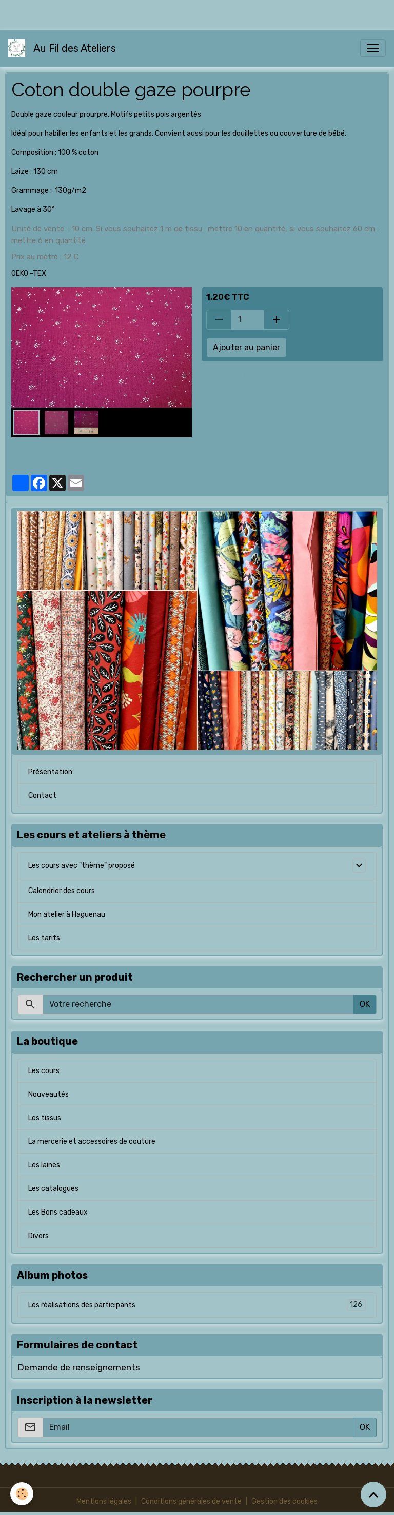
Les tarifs (44, 938)
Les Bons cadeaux (58, 1212)
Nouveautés (48, 1094)
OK (365, 1004)
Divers (38, 1235)
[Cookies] (21, 1493)
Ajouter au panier (246, 347)
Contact (42, 795)
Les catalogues (53, 1188)
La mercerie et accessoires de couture (91, 1141)
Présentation (50, 771)
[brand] (64, 48)
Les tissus (44, 1118)
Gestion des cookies (284, 1501)
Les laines (44, 1165)
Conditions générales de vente (191, 1501)
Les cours (44, 1070)
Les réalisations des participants (197, 1305)
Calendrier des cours (61, 890)
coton (244, 376)
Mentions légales (103, 1501)
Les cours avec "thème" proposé (81, 865)
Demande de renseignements (78, 1367)
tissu (215, 376)
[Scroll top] (373, 1494)
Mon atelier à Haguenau (66, 914)
